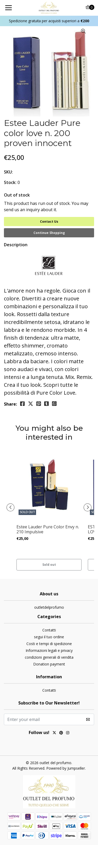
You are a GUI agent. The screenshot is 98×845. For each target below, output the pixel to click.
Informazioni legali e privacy (49, 650)
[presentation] (10, 507)
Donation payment (49, 664)
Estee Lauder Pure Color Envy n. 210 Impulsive (47, 529)
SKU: (8, 172)
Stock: (10, 182)
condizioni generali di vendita (49, 657)
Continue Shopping (49, 233)
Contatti (49, 630)
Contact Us (49, 221)
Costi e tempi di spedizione (49, 643)
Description (15, 245)
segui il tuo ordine (49, 636)
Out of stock (17, 195)
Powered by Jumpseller (65, 768)
